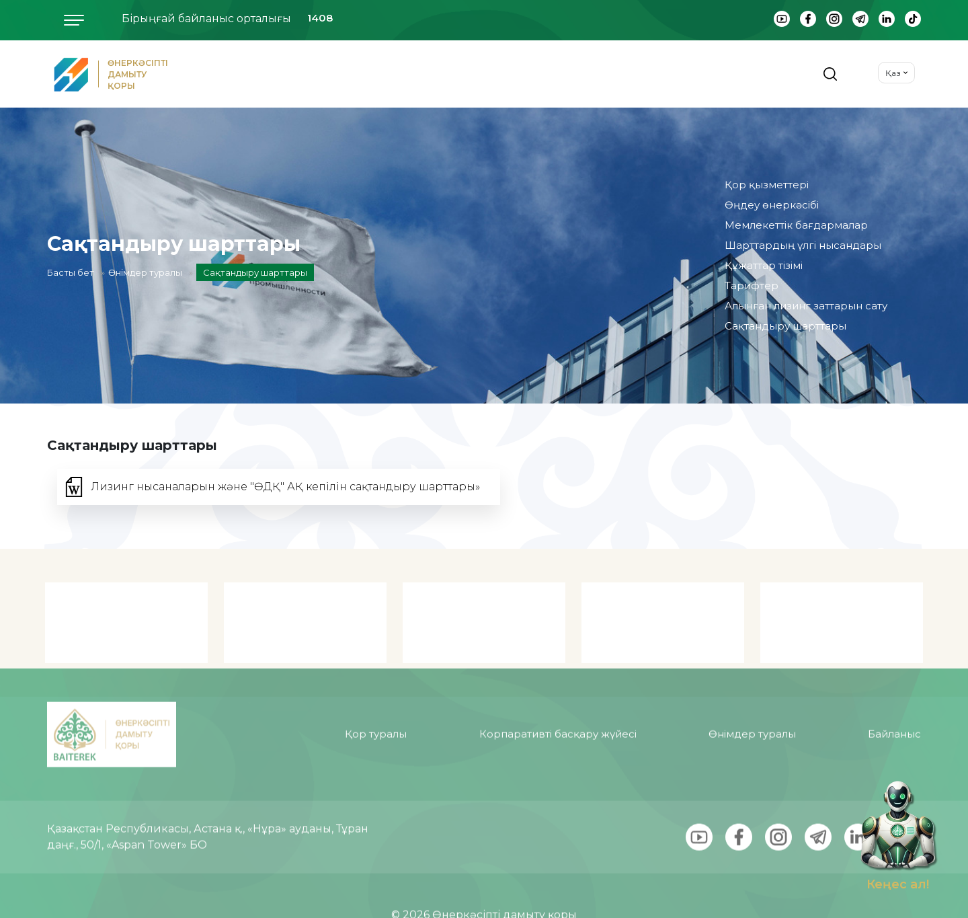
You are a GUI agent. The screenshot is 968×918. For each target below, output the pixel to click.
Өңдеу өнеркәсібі (772, 204)
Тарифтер (751, 285)
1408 (320, 17)
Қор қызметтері (767, 184)
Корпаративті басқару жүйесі (558, 698)
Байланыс (894, 698)
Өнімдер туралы (145, 272)
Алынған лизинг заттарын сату (806, 305)
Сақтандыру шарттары (785, 325)
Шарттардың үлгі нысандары (803, 245)
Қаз (893, 73)
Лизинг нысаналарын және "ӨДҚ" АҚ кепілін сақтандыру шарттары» (285, 486)
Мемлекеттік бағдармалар (796, 225)
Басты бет (70, 272)
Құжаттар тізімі (764, 265)
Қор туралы (376, 698)
